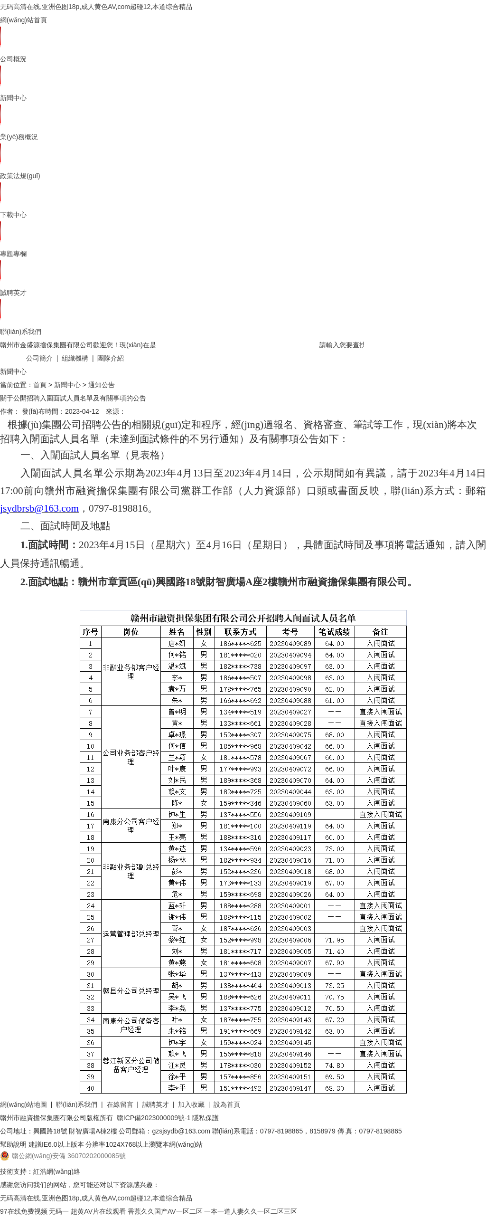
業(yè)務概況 (19, 137)
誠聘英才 (13, 292)
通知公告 (101, 385)
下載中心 (13, 215)
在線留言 (120, 1104)
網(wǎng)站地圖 (23, 1104)
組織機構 (75, 358)
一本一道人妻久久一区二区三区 (250, 1211)
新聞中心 (13, 98)
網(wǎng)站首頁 (23, 20)
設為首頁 (227, 1104)
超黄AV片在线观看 (98, 1211)
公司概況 (13, 59)
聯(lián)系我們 (20, 331)
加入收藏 (191, 1104)
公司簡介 (39, 358)
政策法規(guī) (20, 176)
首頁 (40, 385)
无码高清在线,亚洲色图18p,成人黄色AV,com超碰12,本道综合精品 (96, 6)
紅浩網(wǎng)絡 (56, 1171)
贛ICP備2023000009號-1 (154, 1118)
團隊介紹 (110, 358)
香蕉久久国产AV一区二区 (165, 1211)
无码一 (59, 1211)
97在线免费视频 (23, 1211)
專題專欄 (13, 253)
